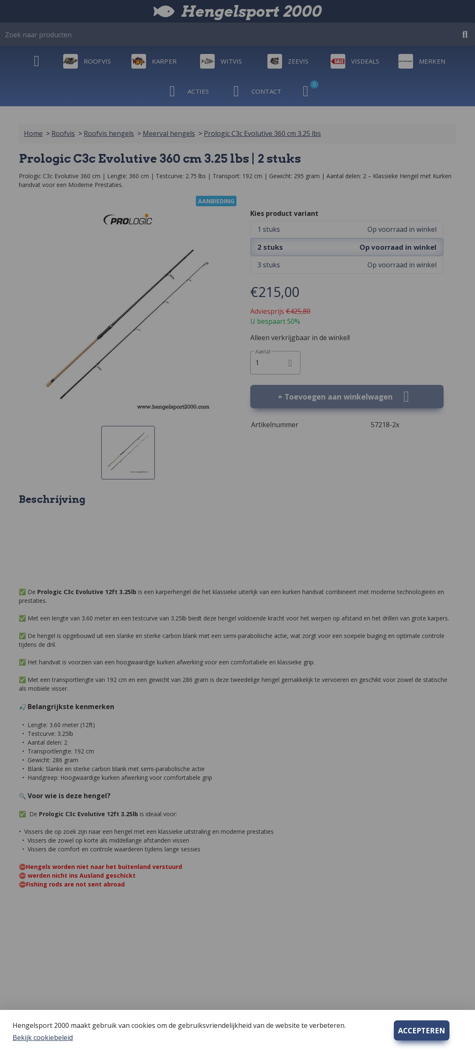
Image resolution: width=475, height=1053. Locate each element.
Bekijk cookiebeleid (43, 1037)
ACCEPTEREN (421, 1030)
